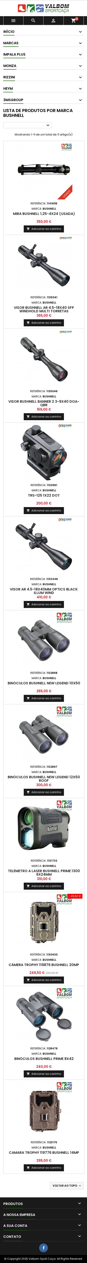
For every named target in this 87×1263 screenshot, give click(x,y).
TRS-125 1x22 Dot (44, 495)
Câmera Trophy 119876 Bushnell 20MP (44, 964)
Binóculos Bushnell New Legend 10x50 (44, 683)
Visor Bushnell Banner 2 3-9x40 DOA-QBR (43, 403)
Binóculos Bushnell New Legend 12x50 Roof (44, 779)
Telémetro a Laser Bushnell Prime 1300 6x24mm (44, 872)
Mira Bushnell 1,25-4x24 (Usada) (44, 213)
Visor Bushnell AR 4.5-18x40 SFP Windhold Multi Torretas (44, 309)
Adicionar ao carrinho (44, 229)
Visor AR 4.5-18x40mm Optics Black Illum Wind (44, 591)
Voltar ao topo (67, 1186)
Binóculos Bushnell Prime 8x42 (44, 1058)
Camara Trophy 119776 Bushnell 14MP (44, 1152)
